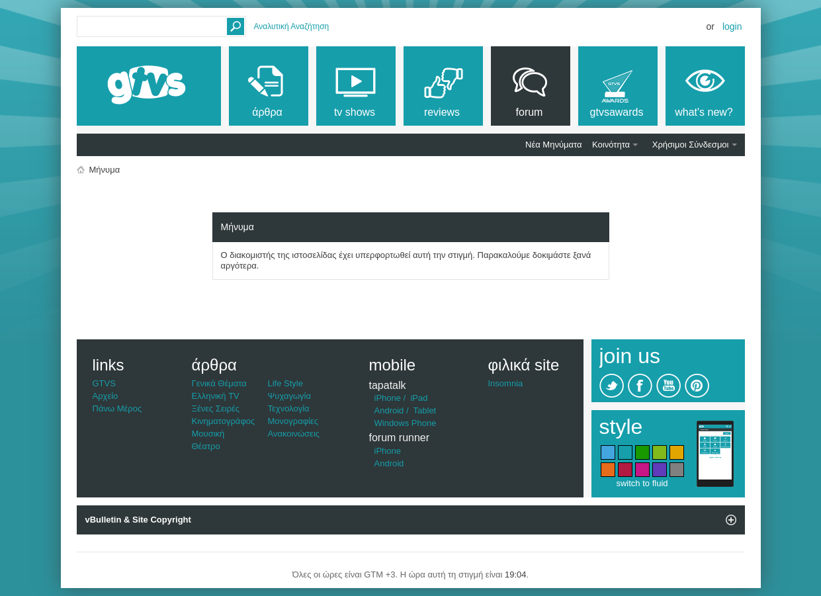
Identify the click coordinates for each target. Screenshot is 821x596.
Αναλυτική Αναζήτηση (291, 26)
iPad (418, 398)
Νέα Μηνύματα (553, 144)
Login (732, 26)
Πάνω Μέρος (117, 408)
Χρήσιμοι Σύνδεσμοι (690, 144)
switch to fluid (642, 483)
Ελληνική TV (215, 396)
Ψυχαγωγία (290, 396)
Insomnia (505, 383)
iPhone (387, 398)
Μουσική (208, 434)
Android (389, 410)
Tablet (425, 410)
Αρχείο (105, 396)
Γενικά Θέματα (219, 383)
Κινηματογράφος (223, 421)
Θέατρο (206, 446)
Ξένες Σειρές (216, 408)
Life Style (285, 383)
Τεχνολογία (289, 408)
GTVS (104, 383)
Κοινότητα (611, 144)
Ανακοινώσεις (294, 434)
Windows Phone (405, 423)
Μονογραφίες (293, 421)
